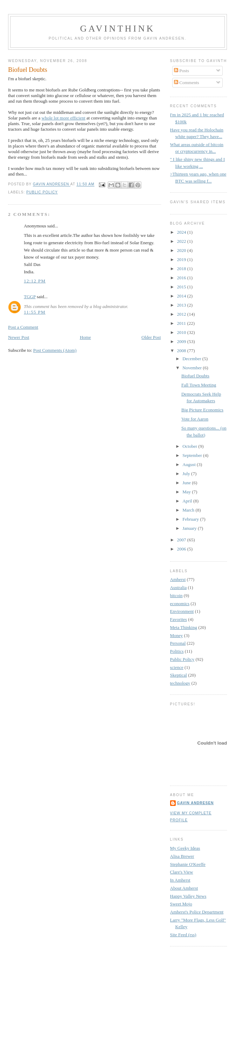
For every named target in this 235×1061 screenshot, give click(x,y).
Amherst (178, 579)
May (187, 491)
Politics (177, 651)
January (190, 528)
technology (180, 683)
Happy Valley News (188, 896)
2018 (182, 268)
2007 (182, 539)
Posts (181, 70)
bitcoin (176, 595)
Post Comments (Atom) (55, 350)
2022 (182, 241)
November (192, 367)
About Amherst (184, 888)
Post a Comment (23, 327)
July (186, 473)
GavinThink (117, 28)
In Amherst (180, 880)
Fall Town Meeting (198, 385)
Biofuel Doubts (195, 375)
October (190, 446)
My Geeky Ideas (185, 848)
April (187, 501)
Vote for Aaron (194, 419)
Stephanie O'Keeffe (188, 864)
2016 (182, 277)
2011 (182, 323)
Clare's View (181, 872)
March (188, 510)
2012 (182, 314)
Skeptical (178, 675)
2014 (182, 296)
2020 (182, 250)
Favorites (178, 619)
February (191, 519)
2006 (182, 549)
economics (180, 603)
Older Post (151, 337)
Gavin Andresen (195, 803)
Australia (178, 587)
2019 (182, 259)
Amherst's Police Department (197, 912)
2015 (182, 286)
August (189, 464)
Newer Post (18, 337)
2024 (182, 232)
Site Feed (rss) (183, 934)
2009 (182, 341)
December (192, 358)
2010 (182, 332)
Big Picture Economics (202, 409)
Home (85, 337)
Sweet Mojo (181, 903)
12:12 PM (35, 280)
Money (176, 635)
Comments (186, 82)
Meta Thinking (183, 627)
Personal (178, 643)
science (176, 667)
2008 (182, 350)
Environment (182, 611)
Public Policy (42, 192)
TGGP (29, 296)
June (187, 482)
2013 (182, 305)
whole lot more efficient (63, 118)
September (192, 455)
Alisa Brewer (182, 856)
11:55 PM (35, 312)
